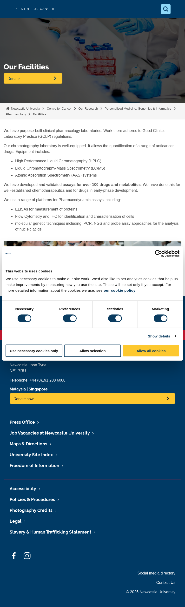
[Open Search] (166, 9)
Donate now (23, 398)
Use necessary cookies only (34, 351)
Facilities (39, 114)
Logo (8, 9)
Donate (13, 78)
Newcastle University (25, 108)
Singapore (38, 389)
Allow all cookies (151, 351)
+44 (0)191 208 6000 (48, 380)
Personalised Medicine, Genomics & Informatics (138, 108)
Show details (159, 336)
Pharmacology (16, 114)
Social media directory (156, 573)
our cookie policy (119, 290)
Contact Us (165, 583)
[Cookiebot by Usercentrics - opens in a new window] (158, 253)
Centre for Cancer (59, 108)
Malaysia (18, 389)
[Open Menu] (177, 9)
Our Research (88, 108)
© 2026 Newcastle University (150, 592)
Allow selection (92, 351)
